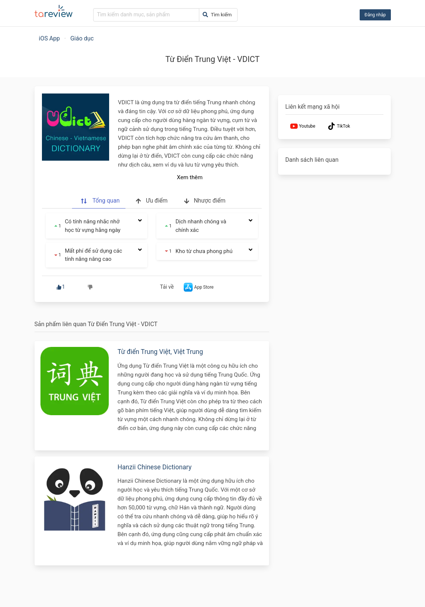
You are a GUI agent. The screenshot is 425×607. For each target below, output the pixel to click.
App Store (197, 287)
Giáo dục (82, 38)
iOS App (49, 38)
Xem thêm (190, 177)
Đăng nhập (375, 14)
